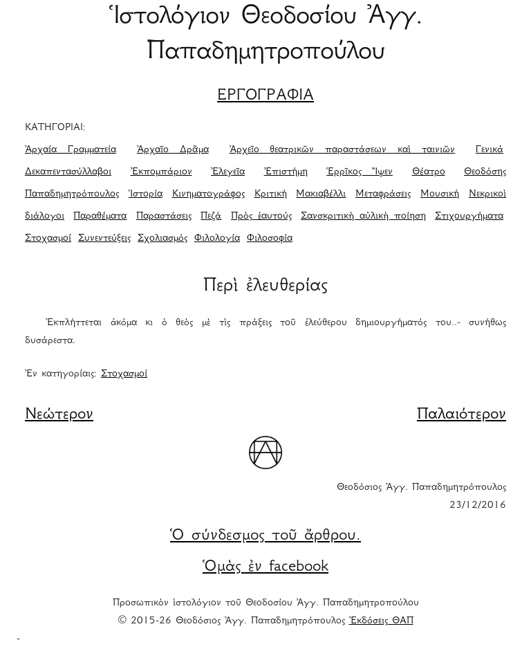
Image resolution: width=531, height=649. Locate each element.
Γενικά (489, 150)
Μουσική (439, 194)
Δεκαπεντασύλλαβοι (68, 172)
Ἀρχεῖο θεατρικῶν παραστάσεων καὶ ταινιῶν (343, 150)
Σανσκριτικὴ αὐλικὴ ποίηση (363, 216)
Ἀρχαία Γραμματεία (70, 150)
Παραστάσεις (164, 216)
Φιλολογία (217, 239)
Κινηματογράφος (208, 194)
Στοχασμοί (48, 239)
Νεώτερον (59, 415)
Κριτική (270, 194)
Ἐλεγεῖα (228, 172)
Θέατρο (428, 172)
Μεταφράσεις (383, 194)
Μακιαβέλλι (321, 194)
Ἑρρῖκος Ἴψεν (359, 172)
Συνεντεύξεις (104, 239)
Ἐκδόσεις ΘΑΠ (381, 621)
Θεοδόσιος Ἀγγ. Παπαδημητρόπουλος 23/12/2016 (421, 497)
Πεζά (211, 216)
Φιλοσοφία (269, 239)
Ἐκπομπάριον (161, 172)
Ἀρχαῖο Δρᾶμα (173, 150)
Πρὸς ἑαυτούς (261, 216)
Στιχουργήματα (469, 216)
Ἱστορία (145, 194)
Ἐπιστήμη (286, 172)
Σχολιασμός (162, 239)
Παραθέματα (100, 216)
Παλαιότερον (461, 415)
